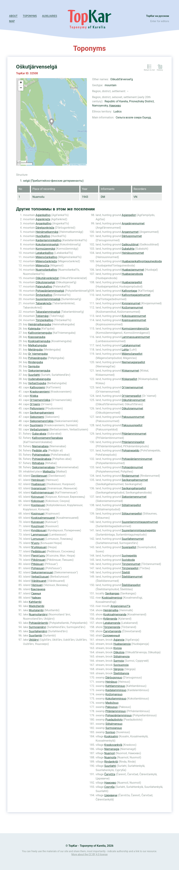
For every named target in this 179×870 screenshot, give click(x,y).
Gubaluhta (128, 248)
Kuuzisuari (37, 526)
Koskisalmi (111, 736)
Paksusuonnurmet (133, 417)
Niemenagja (111, 749)
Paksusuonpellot (132, 425)
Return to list (149, 70)
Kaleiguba (34, 328)
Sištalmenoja (121, 656)
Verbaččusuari (40, 576)
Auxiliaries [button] (49, 16)
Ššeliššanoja (121, 673)
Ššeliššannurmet (132, 576)
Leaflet (65, 165)
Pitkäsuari (37, 564)
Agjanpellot (129, 215)
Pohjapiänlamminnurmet (137, 459)
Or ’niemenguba (38, 353)
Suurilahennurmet (133, 538)
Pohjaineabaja (41, 454)
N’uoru (35, 543)
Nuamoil (109, 753)
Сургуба (109, 787)
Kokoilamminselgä (47, 244)
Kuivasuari (37, 522)
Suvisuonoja (121, 665)
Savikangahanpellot (134, 488)
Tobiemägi (42, 316)
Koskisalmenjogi (112, 597)
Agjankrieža (42, 219)
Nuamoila (110, 757)
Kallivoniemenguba (40, 332)
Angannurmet (130, 232)
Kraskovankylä (113, 744)
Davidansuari (39, 475)
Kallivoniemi (37, 387)
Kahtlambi (35, 602)
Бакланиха (38, 589)
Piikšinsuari (38, 559)
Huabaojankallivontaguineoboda (142, 261)
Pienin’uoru (38, 555)
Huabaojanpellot (132, 282)
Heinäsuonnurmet (133, 253)
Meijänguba (35, 349)
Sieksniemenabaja (43, 467)
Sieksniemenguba (39, 370)
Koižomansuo (114, 694)
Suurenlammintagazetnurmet (140, 522)
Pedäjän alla (39, 450)
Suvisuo (110, 732)
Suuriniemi (36, 425)
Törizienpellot (130, 568)
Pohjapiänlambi (38, 623)
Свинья (36, 593)
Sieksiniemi (37, 417)
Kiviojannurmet (131, 303)
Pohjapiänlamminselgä (49, 290)
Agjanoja (118, 639)
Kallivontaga (129, 290)
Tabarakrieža (43, 303)
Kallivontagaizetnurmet (136, 295)
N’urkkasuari (39, 547)
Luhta (125, 349)
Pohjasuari (38, 568)
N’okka (34, 396)
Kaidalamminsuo (115, 690)
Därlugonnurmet (132, 236)
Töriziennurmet (131, 564)
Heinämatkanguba (39, 324)
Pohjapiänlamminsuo (118, 715)
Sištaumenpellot (132, 513)
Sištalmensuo (113, 723)
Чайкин (36, 597)
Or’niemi (35, 404)
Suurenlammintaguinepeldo (139, 530)
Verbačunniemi (39, 429)
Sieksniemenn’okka (41, 421)
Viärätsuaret (38, 581)
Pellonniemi (37, 408)
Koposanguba (36, 337)
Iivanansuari (38, 488)
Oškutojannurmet (132, 408)
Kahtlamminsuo (115, 686)
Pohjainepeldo (130, 450)
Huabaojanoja (122, 644)
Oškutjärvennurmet (133, 400)
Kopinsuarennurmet (134, 320)
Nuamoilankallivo (46, 269)
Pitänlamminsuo (115, 711)
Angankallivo (43, 223)
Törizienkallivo (44, 320)
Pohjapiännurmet (132, 467)
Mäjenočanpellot (132, 353)
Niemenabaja (40, 446)
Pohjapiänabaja (41, 459)
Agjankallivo (43, 215)
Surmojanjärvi (37, 627)
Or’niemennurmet (132, 387)
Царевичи (110, 795)
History (160, 70)
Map (12, 21)
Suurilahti (34, 374)
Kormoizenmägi (45, 248)
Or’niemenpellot (131, 396)
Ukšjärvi (34, 639)
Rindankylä (111, 761)
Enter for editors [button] (159, 21)
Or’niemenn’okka (40, 400)
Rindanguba (35, 362)
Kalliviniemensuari (42, 492)
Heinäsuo (111, 681)
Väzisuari (37, 585)
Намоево (115, 105)
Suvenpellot (129, 547)
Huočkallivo (42, 236)
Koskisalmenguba (39, 341)
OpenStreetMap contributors (78, 165)
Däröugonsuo (113, 677)
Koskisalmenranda (114, 614)
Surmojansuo (113, 728)
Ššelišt (126, 572)
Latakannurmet (131, 345)
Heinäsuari (38, 480)
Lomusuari (38, 538)
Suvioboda (128, 559)
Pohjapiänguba (37, 358)
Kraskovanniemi (40, 391)
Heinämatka (110, 610)
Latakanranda (111, 623)
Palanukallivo (43, 286)
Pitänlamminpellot (133, 442)
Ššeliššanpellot (131, 585)
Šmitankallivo (43, 295)
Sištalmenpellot (131, 505)
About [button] (13, 16)
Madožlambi (36, 606)
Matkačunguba (37, 345)
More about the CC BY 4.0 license (89, 854)
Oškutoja (118, 652)
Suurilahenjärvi (38, 631)
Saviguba (34, 366)
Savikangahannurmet (135, 480)
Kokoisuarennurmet (134, 316)
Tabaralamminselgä (47, 311)
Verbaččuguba (37, 383)
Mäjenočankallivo (46, 257)
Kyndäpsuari (39, 530)
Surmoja (118, 660)
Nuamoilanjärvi (38, 614)
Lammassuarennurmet (136, 337)
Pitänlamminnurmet (134, 433)
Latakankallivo (44, 253)
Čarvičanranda (112, 631)
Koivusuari (37, 496)
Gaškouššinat (130, 244)
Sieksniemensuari (42, 572)
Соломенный (111, 635)
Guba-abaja (39, 433)
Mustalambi (36, 610)
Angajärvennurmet (133, 223)
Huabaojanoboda (132, 274)
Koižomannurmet (132, 307)
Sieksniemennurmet (134, 496)
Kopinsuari (38, 513)
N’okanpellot (129, 379)
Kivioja (117, 648)
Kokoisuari (37, 501)
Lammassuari (39, 534)
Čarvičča (109, 774)
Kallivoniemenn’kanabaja (47, 438)
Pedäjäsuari (38, 551)
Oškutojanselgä (45, 282)
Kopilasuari (38, 505)
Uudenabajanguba (39, 379)
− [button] (21, 88)
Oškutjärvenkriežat (47, 278)
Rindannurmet (130, 475)
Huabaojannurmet (133, 269)
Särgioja (118, 669)
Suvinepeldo (129, 555)
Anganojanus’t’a (120, 606)
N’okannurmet (130, 370)
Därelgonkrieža (44, 227)
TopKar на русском (157, 16)
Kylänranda (110, 618)
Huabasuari (38, 484)
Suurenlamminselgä (47, 299)
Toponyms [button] (30, 16)
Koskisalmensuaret (43, 517)
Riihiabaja (38, 463)
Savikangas (112, 593)
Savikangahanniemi (42, 412)
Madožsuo (112, 702)
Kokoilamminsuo (115, 698)
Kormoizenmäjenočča (135, 328)
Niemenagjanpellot (133, 362)
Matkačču (49, 471)
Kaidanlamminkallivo (48, 240)
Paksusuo (111, 707)
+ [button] (21, 82)
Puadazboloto (114, 719)
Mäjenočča (42, 265)
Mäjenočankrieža (46, 261)
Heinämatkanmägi (46, 232)
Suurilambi (35, 635)
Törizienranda (111, 627)
